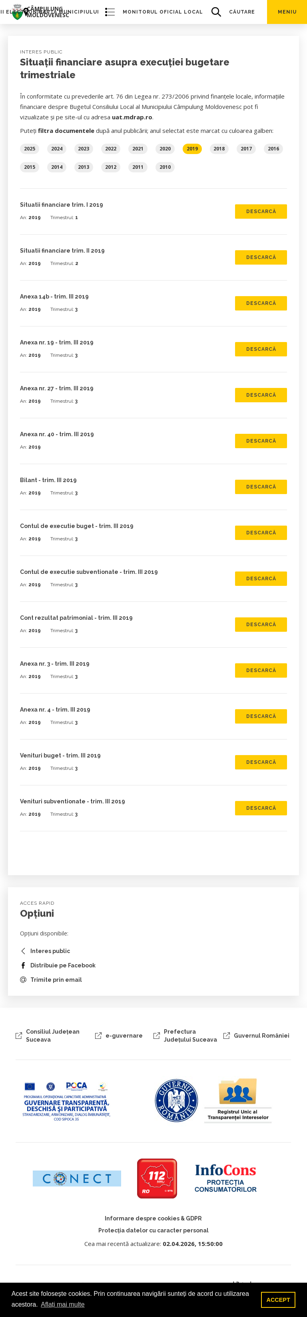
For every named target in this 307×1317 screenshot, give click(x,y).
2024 (56, 148)
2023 (83, 148)
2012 (110, 167)
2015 (29, 167)
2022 (110, 148)
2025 (29, 148)
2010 (165, 167)
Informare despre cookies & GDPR (153, 1218)
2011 (138, 167)
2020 (165, 148)
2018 (219, 148)
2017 (246, 148)
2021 (138, 148)
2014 (56, 167)
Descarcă (261, 211)
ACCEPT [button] (278, 1300)
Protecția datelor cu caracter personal (153, 1230)
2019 (192, 148)
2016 (273, 148)
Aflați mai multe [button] (62, 1304)
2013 (83, 167)
